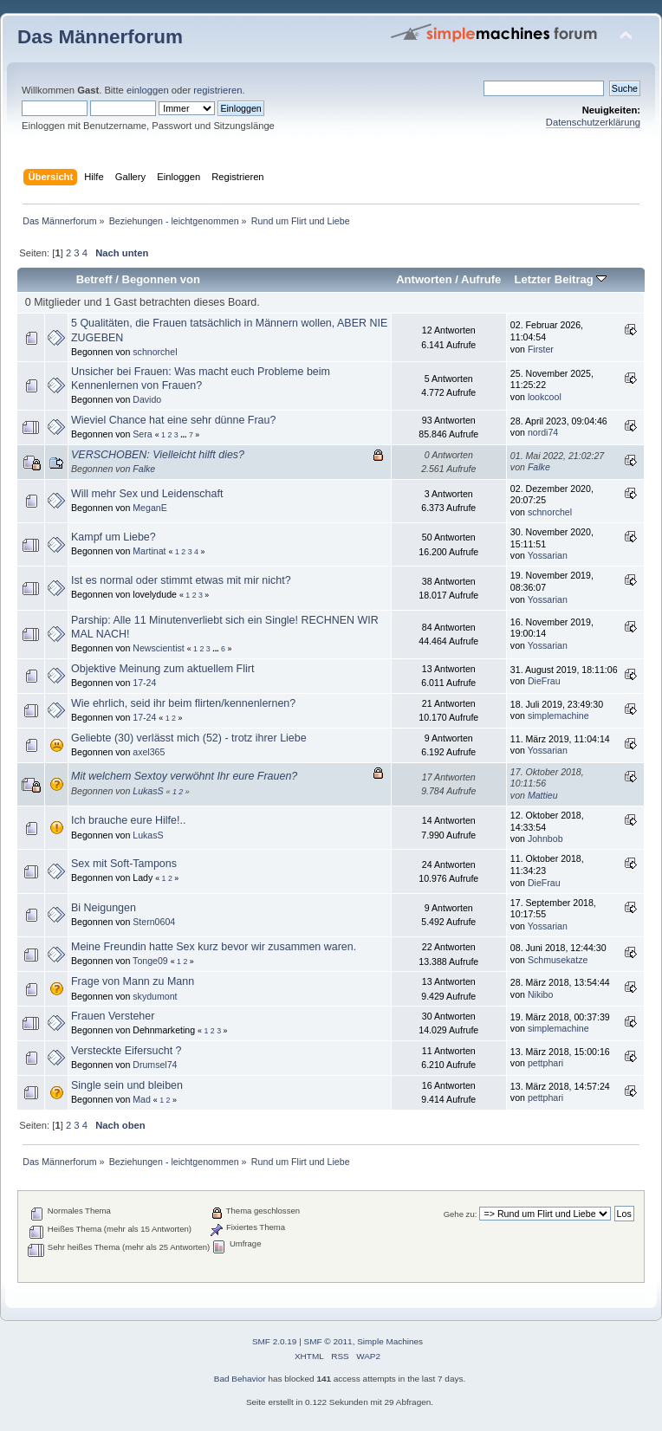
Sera (142, 434)
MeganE (149, 507)
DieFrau (544, 681)
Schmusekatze (557, 960)
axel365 (149, 752)
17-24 (144, 682)
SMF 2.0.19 (274, 1341)
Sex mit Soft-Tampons (124, 864)
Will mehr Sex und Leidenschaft (147, 494)
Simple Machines (390, 1341)
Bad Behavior (240, 1378)
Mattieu (543, 795)
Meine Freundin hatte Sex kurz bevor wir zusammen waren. (213, 947)
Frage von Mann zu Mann (132, 981)
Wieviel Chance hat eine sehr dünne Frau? (173, 420)
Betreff (94, 279)
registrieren (217, 90)
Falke (144, 468)
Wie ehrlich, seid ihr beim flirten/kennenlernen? (183, 703)
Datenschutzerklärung (593, 122)
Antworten (423, 279)
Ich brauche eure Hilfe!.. (128, 820)
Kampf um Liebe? (113, 537)
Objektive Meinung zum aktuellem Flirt (162, 669)
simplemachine (558, 715)
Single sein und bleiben (127, 1085)
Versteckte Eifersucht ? (126, 1051)
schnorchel (155, 351)
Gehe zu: (460, 1214)
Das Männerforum (100, 37)
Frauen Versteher (112, 1016)
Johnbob (545, 838)
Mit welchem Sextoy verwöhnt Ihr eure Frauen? (184, 776)
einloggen (148, 90)
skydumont (155, 996)
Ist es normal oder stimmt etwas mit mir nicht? (181, 580)
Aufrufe (481, 279)
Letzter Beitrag (560, 279)
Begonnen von (161, 279)
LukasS (148, 791)
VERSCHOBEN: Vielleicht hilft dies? (157, 455)
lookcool (544, 397)
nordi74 (543, 432)
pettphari (545, 1063)
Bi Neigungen (103, 908)
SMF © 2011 (328, 1341)
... (184, 435)
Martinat (149, 551)
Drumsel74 (155, 1064)
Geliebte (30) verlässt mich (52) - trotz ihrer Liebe (189, 738)
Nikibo (540, 994)
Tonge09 (150, 960)
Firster (541, 349)
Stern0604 (154, 921)
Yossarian (548, 555)
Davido (147, 399)
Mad (142, 1099)
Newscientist (158, 648)
